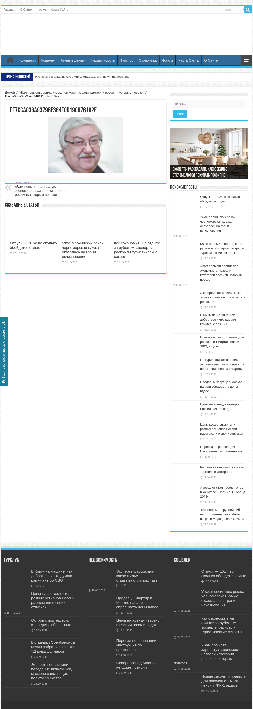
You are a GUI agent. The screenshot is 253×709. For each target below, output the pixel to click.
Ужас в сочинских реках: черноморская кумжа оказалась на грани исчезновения (83, 250)
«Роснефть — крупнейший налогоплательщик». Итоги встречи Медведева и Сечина (222, 514)
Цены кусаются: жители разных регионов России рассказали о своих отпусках (221, 429)
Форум (41, 9)
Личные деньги (73, 60)
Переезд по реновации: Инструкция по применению (136, 645)
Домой (10, 92)
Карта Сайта (59, 9)
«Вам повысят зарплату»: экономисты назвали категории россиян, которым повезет (81, 92)
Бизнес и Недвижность (126, 28)
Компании (28, 60)
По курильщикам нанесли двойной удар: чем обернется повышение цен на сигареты (222, 364)
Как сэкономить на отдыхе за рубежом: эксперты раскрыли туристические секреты (137, 250)
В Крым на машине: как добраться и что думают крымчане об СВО (218, 319)
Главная (9, 9)
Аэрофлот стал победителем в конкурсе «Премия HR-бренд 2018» (222, 492)
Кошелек (48, 60)
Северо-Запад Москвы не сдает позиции (136, 665)
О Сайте (26, 9)
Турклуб (127, 60)
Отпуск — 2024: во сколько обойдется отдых (33, 245)
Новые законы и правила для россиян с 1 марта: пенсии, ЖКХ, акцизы (222, 341)
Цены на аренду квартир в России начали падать (138, 622)
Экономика (148, 60)
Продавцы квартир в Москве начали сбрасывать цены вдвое (221, 386)
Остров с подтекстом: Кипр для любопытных (51, 622)
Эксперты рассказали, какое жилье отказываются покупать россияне (82, 76)
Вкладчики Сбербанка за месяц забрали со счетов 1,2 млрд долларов (53, 647)
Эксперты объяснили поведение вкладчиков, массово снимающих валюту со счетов (51, 671)
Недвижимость (103, 60)
